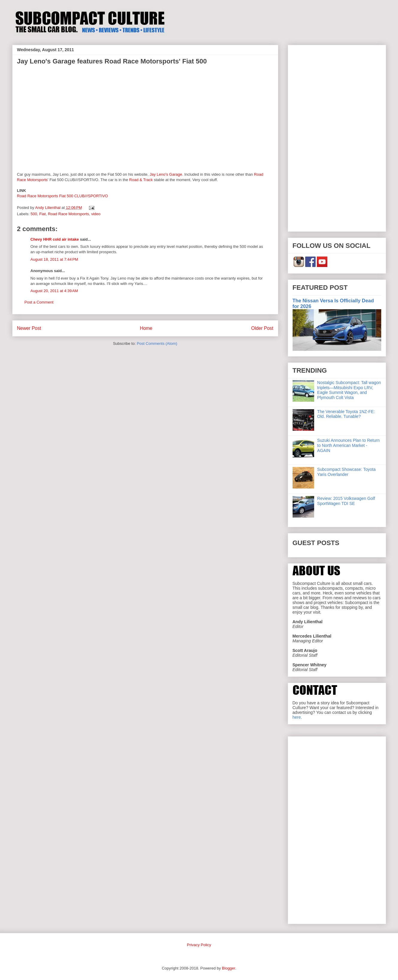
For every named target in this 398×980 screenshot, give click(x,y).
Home (146, 328)
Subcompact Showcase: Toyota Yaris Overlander (346, 472)
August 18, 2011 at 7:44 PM (54, 259)
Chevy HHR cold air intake (55, 239)
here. (297, 717)
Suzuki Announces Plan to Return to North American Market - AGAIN (348, 445)
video (95, 214)
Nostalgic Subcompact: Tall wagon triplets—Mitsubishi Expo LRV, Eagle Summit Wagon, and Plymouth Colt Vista (349, 390)
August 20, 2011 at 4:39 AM (54, 291)
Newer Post (29, 328)
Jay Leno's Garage (165, 174)
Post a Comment (39, 302)
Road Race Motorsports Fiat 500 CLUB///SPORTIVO (62, 196)
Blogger (228, 968)
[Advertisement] (337, 137)
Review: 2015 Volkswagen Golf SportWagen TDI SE (346, 501)
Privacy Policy (199, 945)
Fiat (42, 214)
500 (34, 214)
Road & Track (141, 180)
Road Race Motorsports (68, 214)
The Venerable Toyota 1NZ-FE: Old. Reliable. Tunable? (346, 414)
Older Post (262, 328)
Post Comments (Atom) (157, 343)
